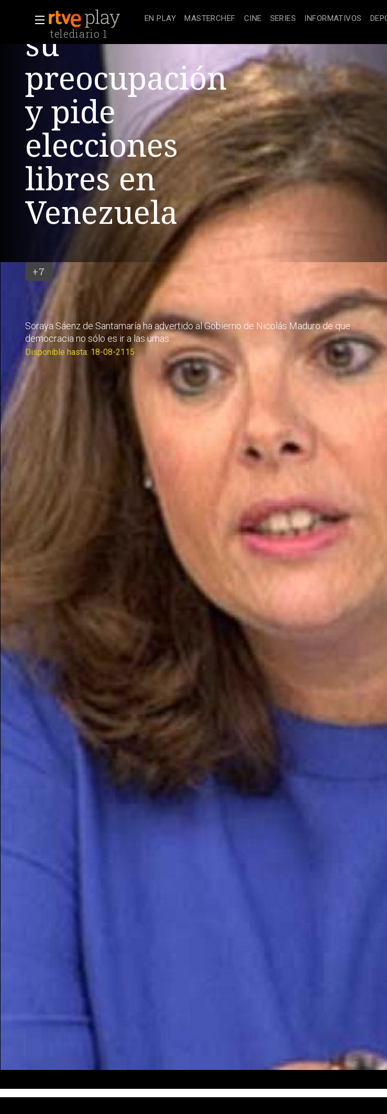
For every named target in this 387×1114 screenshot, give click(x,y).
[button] (36, 19)
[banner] (94, 18)
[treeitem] (160, 19)
